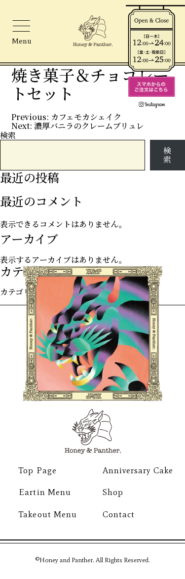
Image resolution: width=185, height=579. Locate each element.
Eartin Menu (45, 492)
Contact (119, 514)
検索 (8, 135)
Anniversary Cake (138, 470)
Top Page (37, 470)
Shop (113, 492)
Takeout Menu (47, 514)
